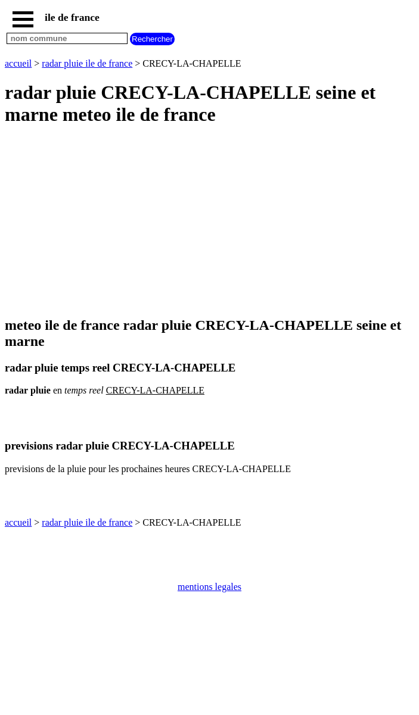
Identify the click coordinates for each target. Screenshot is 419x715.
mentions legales (209, 587)
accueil (18, 63)
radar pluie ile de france (87, 63)
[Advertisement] (209, 222)
